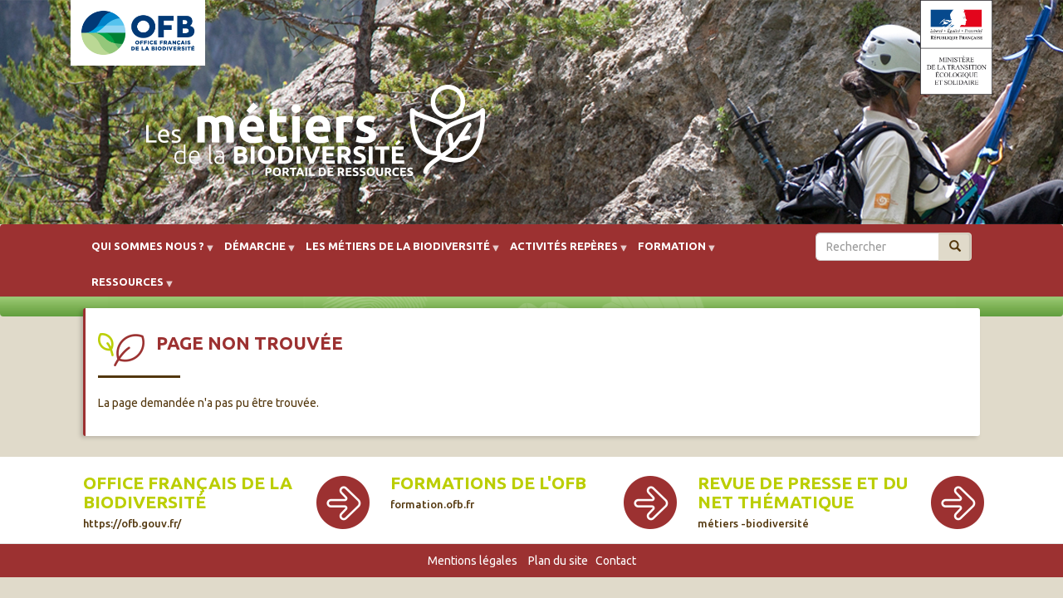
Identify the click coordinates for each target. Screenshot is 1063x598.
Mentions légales (472, 560)
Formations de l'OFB (488, 491)
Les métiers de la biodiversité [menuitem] (398, 252)
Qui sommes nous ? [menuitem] (147, 252)
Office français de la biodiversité (187, 501)
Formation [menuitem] (672, 252)
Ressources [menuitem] (127, 288)
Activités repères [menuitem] (564, 252)
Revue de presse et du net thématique (803, 501)
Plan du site (558, 560)
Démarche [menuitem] (255, 252)
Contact (615, 560)
